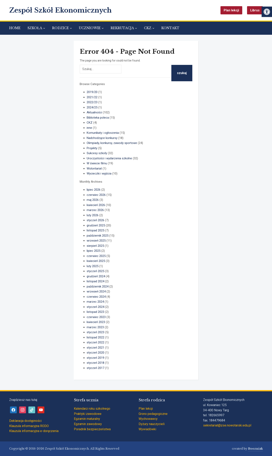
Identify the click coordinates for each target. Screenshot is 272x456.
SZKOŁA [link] (34, 28)
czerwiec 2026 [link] (96, 195)
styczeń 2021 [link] (95, 347)
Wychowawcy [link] (148, 419)
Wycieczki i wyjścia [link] (99, 173)
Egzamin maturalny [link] (87, 419)
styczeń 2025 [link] (95, 271)
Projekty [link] (92, 148)
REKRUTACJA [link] (122, 28)
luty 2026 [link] (92, 215)
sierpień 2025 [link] (95, 246)
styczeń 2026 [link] (95, 220)
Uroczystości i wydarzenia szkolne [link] (109, 158)
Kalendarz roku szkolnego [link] (92, 408)
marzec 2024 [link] (95, 301)
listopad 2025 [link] (95, 230)
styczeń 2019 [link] (95, 358)
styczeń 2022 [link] (95, 342)
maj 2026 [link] (93, 200)
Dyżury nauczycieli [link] (152, 424)
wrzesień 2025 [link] (96, 240)
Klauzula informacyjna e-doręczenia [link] (34, 431)
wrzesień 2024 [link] (96, 291)
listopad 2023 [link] (95, 312)
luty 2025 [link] (92, 266)
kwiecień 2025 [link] (96, 261)
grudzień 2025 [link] (96, 225)
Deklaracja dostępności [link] (25, 421)
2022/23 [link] (92, 102)
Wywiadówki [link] (147, 429)
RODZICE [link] (60, 28)
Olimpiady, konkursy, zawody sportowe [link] (112, 143)
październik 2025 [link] (97, 235)
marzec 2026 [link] (95, 210)
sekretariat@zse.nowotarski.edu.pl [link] (227, 425)
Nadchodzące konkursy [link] (102, 138)
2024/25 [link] (92, 107)
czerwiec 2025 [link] (96, 256)
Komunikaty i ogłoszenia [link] (103, 133)
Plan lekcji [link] (231, 10)
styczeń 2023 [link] (95, 332)
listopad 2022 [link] (95, 337)
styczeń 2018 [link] (95, 363)
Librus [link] (255, 10)
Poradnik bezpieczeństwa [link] (92, 429)
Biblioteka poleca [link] (98, 117)
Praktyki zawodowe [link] (87, 414)
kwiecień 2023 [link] (96, 322)
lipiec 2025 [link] (93, 251)
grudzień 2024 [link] (96, 276)
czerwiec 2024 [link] (96, 296)
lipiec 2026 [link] (93, 189)
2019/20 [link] (92, 92)
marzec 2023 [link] (95, 327)
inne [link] (89, 128)
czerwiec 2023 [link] (96, 317)
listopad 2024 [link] (95, 281)
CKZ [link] (147, 28)
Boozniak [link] (255, 448)
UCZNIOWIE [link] (90, 28)
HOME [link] (15, 28)
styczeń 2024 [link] (95, 307)
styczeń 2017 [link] (95, 368)
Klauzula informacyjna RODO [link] (29, 426)
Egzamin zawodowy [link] (88, 424)
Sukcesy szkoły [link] (97, 153)
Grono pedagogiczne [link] (153, 414)
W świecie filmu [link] (97, 163)
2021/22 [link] (92, 97)
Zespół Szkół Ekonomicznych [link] (60, 10)
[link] (267, 12)
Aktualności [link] (94, 112)
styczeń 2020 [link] (95, 352)
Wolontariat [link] (94, 168)
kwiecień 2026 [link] (96, 205)
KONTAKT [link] (170, 28)
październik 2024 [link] (97, 286)
